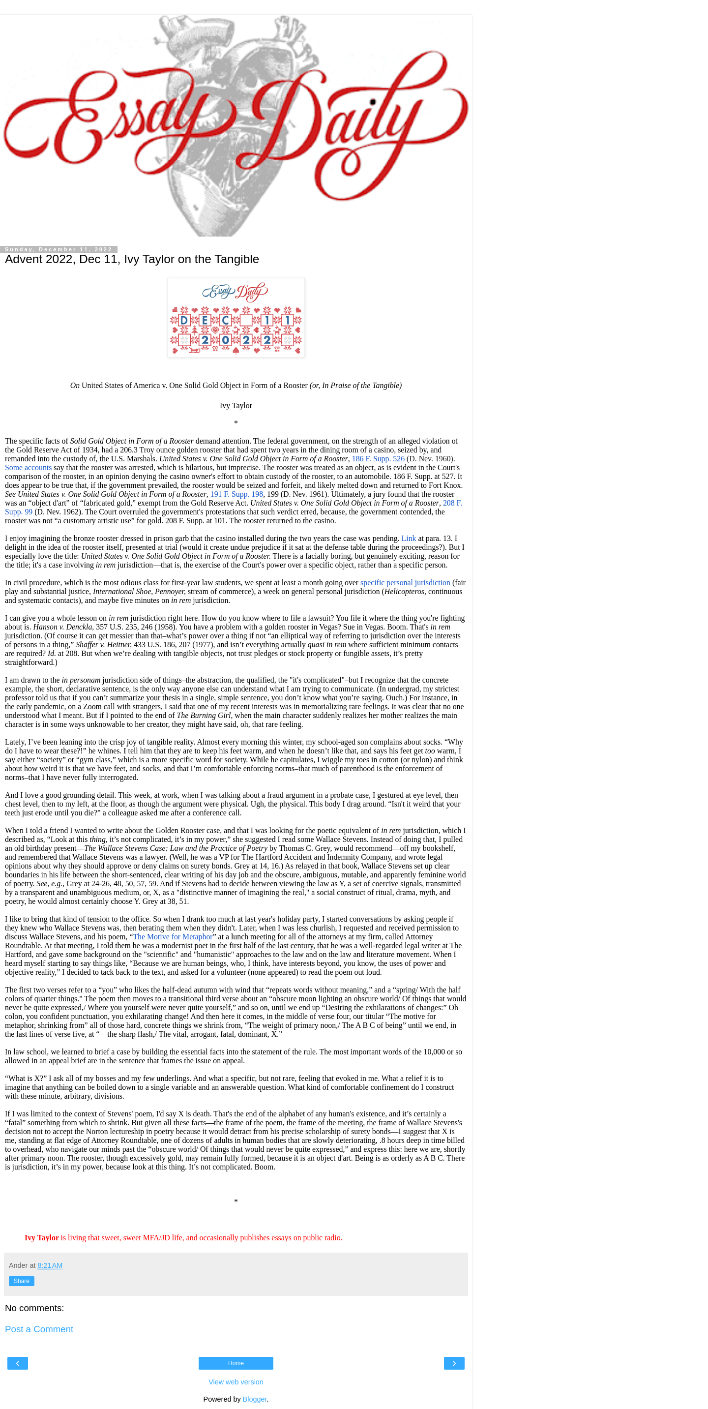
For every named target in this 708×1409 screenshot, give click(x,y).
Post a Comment (39, 1329)
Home (236, 1363)
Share (22, 1281)
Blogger (255, 1399)
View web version (236, 1382)
